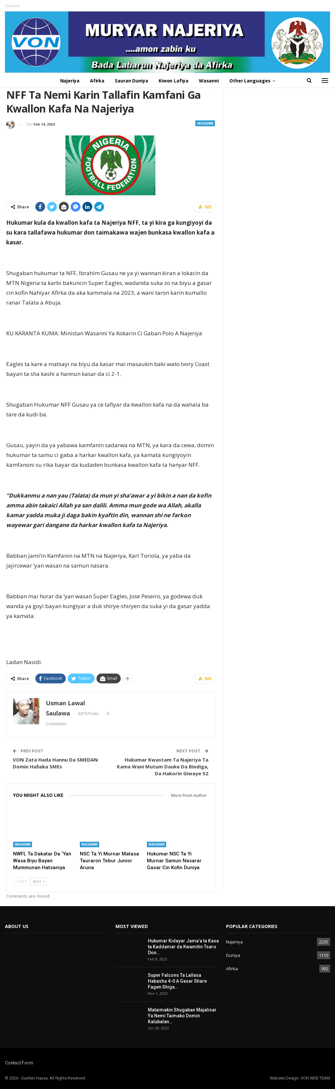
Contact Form (19, 1062)
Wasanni (210, 81)
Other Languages (252, 81)
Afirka (95, 81)
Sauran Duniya (131, 81)
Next (38, 881)
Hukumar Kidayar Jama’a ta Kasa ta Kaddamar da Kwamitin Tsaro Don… (183, 946)
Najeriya (67, 81)
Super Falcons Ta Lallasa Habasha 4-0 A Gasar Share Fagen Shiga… (177, 981)
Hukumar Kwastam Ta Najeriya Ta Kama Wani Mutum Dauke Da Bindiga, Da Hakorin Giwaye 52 (162, 766)
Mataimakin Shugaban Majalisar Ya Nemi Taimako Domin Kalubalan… (182, 1015)
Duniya (233, 955)
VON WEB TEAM (315, 1078)
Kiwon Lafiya (174, 81)
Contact (12, 5)
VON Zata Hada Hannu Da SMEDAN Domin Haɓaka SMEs (55, 763)
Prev (21, 881)
